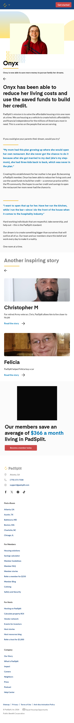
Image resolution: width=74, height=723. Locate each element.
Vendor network (11, 619)
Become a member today (21, 448)
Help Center (9, 692)
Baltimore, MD (10, 520)
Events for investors (13, 624)
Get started (63, 4)
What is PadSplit (11, 661)
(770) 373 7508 (16, 480)
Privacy (15, 704)
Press (6, 682)
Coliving (7, 587)
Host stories (9, 629)
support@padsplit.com (19, 485)
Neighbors (8, 677)
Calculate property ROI (14, 613)
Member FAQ (10, 566)
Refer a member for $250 (15, 576)
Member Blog (10, 581)
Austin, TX (8, 514)
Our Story (8, 656)
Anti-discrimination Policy (44, 704)
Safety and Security (12, 592)
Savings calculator (12, 556)
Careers (7, 671)
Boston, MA (9, 525)
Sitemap (6, 704)
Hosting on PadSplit (12, 608)
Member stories (11, 571)
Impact (7, 666)
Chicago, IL (9, 535)
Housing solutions (12, 550)
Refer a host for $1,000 (14, 639)
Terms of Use (26, 704)
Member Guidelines (12, 561)
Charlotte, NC (10, 530)
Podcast (7, 687)
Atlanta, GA (9, 509)
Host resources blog (13, 634)
